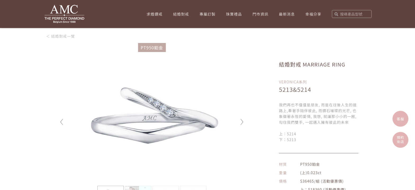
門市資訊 (260, 14)
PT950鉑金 (152, 47)
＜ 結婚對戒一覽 (60, 36)
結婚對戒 (181, 14)
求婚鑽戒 (155, 14)
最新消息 (287, 14)
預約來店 (400, 139)
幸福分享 (313, 14)
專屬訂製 (207, 14)
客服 (400, 118)
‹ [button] (62, 119)
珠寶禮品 (234, 14)
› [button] (242, 119)
